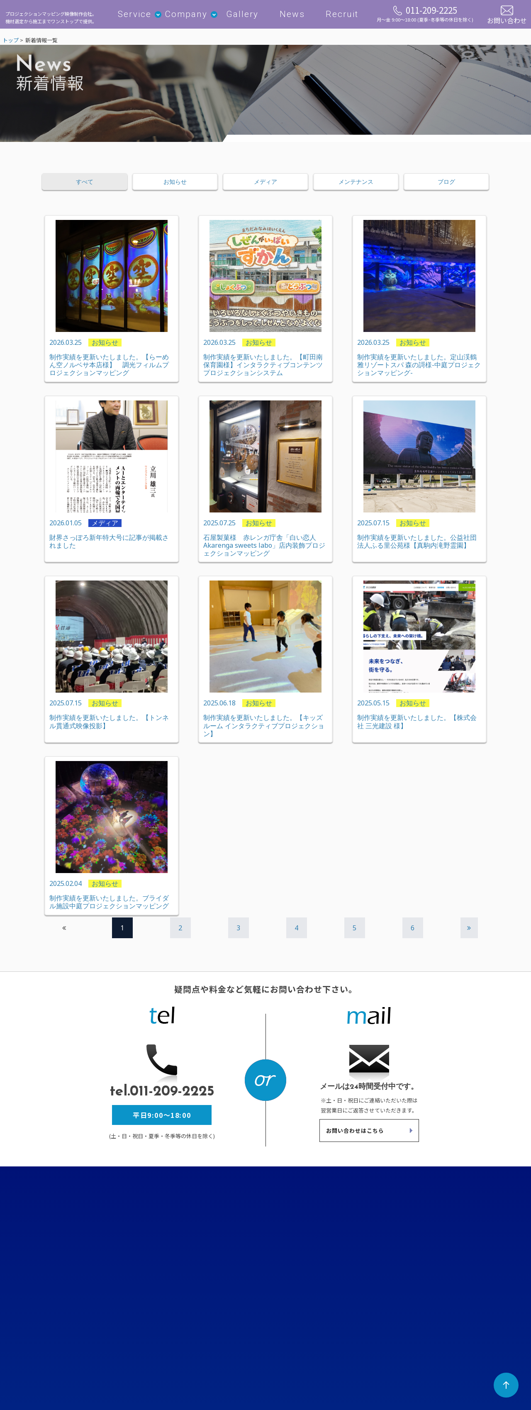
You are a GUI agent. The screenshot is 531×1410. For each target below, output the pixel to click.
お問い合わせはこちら (355, 1135)
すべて (85, 185)
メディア (265, 185)
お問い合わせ (507, 19)
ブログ (446, 185)
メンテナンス (356, 185)
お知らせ (175, 185)
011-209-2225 (425, 15)
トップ (10, 44)
